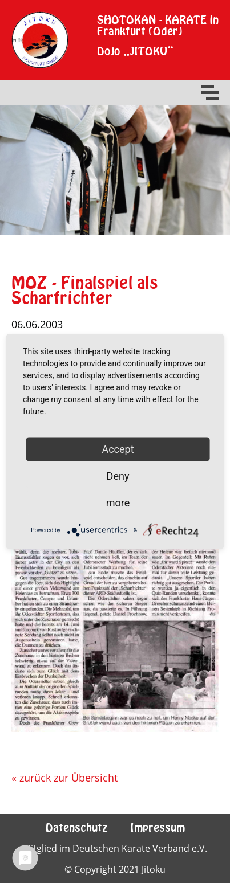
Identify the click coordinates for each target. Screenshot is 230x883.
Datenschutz (76, 827)
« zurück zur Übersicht (64, 777)
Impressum (157, 827)
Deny (118, 476)
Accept (118, 449)
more (118, 503)
